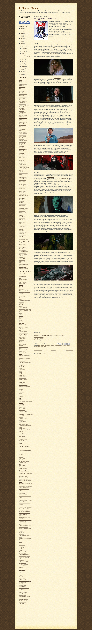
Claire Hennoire (22, 578)
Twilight (20, 368)
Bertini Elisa (21, 92)
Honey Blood (21, 323)
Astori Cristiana (22, 87)
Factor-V (21, 317)
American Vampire (23, 279)
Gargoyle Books (22, 582)
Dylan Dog (21, 314)
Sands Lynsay (22, 209)
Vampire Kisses (22, 375)
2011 (22, 71)
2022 (22, 30)
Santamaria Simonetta (23, 264)
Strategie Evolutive (38, 338)
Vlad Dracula (21, 390)
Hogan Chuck (22, 147)
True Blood (21, 366)
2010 (22, 73)
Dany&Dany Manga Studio (24, 555)
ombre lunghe (37, 346)
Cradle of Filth (22, 545)
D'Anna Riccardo (22, 112)
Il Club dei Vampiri (23, 325)
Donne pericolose (22, 491)
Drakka (20, 313)
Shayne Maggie (22, 216)
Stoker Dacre (21, 229)
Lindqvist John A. (22, 168)
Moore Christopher (23, 189)
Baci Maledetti (22, 283)
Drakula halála (22, 410)
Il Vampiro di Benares (23, 327)
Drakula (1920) (22, 408)
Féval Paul (21, 126)
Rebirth (20, 348)
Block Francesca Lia (23, 94)
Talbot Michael (22, 230)
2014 (22, 43)
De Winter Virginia (23, 116)
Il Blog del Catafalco (30, 8)
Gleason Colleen (22, 132)
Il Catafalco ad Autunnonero (24, 511)
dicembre (24, 46)
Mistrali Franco (22, 188)
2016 (22, 40)
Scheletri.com (22, 597)
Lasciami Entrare (22, 415)
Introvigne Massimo (23, 254)
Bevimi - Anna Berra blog (24, 551)
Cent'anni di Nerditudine (24, 554)
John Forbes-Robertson (52, 47)
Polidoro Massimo (22, 194)
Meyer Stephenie (22, 184)
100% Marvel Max (23, 275)
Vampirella (21, 383)
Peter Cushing (53, 53)
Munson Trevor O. (23, 191)
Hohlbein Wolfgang (23, 149)
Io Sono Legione (22, 328)
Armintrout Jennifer (23, 84)
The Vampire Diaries (23, 363)
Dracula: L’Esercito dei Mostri (25, 310)
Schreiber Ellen (22, 211)
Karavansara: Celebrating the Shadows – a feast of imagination (49, 335)
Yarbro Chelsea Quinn (23, 239)
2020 (22, 33)
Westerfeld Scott (22, 237)
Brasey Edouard (22, 248)
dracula (52, 345)
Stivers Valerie (22, 226)
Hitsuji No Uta (22, 321)
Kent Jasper (21, 160)
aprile (23, 63)
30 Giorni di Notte (22, 276)
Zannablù (21, 396)
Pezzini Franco (22, 260)
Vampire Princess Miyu (23, 379)
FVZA (20, 318)
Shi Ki (20, 354)
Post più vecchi (69, 350)
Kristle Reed (21, 560)
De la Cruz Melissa (23, 115)
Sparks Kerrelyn (22, 220)
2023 (22, 28)
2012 (22, 69)
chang (42, 345)
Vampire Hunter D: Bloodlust (25, 429)
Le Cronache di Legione (24, 335)
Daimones (21, 297)
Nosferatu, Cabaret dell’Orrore (25, 528)
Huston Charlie (22, 154)
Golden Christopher (23, 133)
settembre (24, 51)
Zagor (20, 394)
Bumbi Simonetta (22, 96)
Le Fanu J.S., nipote (23, 165)
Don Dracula (21, 303)
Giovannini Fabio (22, 252)
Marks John (21, 174)
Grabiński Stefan (22, 134)
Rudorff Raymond (22, 206)
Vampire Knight (22, 376)
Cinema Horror (22, 576)
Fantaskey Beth (22, 123)
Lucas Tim (21, 170)
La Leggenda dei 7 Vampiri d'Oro (26, 414)
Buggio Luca (21, 95)
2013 (22, 45)
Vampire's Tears (22, 382)
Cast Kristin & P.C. (23, 101)
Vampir (20, 372)
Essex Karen (21, 120)
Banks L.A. (21, 88)
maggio (23, 61)
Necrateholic (21, 339)
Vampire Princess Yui (23, 380)
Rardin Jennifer (22, 198)
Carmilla (21, 293)
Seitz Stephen (22, 213)
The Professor (22, 361)
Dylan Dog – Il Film (23, 411)
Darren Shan (21, 301)
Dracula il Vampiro (23, 405)
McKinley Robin (22, 180)
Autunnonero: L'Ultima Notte (25, 479)
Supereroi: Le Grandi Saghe (24, 358)
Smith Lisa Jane (22, 219)
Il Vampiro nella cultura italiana (25, 515)
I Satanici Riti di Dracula (24, 412)
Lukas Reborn (22, 337)
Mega (20, 464)
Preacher (21, 345)
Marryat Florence (22, 175)
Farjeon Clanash (22, 125)
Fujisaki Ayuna (22, 130)
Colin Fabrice (22, 106)
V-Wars (20, 370)
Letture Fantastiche (23, 592)
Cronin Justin (21, 111)
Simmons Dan (22, 218)
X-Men (20, 393)
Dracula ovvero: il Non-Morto (25, 498)
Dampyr (20, 299)
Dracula (20, 306)
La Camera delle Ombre (24, 561)
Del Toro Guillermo (23, 118)
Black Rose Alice (22, 287)
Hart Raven (21, 144)
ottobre (23, 50)
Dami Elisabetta (22, 113)
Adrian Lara (21, 81)
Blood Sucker (22, 289)
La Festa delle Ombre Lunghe (25, 525)
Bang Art (21, 457)
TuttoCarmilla (22, 532)
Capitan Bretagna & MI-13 (24, 292)
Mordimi (21, 419)
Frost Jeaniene (22, 129)
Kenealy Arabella (22, 158)
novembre (24, 48)
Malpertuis (21, 567)
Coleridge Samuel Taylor (24, 105)
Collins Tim (21, 108)
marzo (23, 64)
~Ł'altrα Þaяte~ (22, 550)
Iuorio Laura (21, 156)
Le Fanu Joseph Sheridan (24, 167)
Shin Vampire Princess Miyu (25, 355)
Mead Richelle (22, 181)
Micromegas (21, 568)
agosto (23, 53)
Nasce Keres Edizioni (23, 527)
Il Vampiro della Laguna (24, 448)
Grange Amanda (22, 137)
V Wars (20, 442)
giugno (23, 59)
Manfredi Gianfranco (23, 172)
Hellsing (20, 320)
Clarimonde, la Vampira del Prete (25, 486)
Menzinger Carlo (22, 182)
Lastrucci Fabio (22, 163)
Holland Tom (21, 150)
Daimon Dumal (22, 296)
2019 (22, 35)
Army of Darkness (23, 282)
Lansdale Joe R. (22, 161)
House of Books (22, 586)
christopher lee (47, 345)
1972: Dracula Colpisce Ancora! (25, 401)
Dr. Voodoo (21, 304)
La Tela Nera (21, 589)
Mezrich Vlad (22, 258)
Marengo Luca (22, 257)
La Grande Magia (22, 462)
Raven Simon (22, 199)
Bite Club (21, 286)
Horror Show (21, 459)
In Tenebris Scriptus (23, 558)
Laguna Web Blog (22, 563)
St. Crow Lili (21, 223)
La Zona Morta (22, 590)
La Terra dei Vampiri (23, 334)
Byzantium (21, 403)
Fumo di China (22, 458)
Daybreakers (21, 404)
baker (39, 345)
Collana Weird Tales (23, 294)
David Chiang (57, 78)
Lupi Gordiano (22, 171)
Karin (20, 330)
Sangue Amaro (22, 351)
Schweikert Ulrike (22, 212)
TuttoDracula (21, 534)
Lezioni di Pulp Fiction (23, 565)
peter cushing (43, 346)
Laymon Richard (22, 164)
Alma (20, 278)
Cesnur (20, 575)
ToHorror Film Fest (38, 337)
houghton (68, 345)
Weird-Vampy (22, 392)
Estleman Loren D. (23, 122)
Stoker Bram (21, 227)
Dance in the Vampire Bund (24, 300)
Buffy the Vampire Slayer (24, 290)
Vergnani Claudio (22, 234)
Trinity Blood (22, 365)
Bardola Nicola (22, 244)
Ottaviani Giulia (22, 192)
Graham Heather (22, 136)
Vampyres (21, 431)
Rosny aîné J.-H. (22, 203)
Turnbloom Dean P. (23, 232)
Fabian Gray (21, 316)
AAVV (20, 80)
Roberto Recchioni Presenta (24, 349)
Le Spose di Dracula (23, 418)
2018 (22, 36)
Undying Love (22, 369)
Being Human (22, 436)
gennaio (23, 68)
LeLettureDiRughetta (23, 564)
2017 (22, 38)
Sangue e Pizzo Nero (23, 352)
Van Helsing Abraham (23, 268)
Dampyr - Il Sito (22, 579)
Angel (20, 280)
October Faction (22, 344)
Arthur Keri (21, 85)
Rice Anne (21, 202)
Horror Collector (22, 324)
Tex (20, 359)
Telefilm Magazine (23, 468)
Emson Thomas (22, 119)
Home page (53, 350)
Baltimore (21, 285)
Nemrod (20, 341)
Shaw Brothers (50, 177)
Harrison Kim (22, 143)
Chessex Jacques (22, 103)
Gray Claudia (21, 139)
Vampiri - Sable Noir (23, 385)
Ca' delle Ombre (22, 553)
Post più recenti (38, 350)
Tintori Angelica (22, 267)
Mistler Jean (21, 187)
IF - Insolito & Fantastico (24, 461)
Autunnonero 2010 (23, 476)
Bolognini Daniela (22, 247)
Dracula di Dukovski (23, 494)
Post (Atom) (42, 353)
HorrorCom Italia (22, 585)
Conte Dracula (22, 109)
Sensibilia (21, 466)
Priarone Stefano (22, 261)
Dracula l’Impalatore (23, 307)
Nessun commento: (52, 343)
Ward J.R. (21, 236)
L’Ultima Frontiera (23, 331)
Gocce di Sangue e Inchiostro (25, 583)
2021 (22, 31)
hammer (64, 345)
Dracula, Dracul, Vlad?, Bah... (25, 309)
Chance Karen (22, 102)
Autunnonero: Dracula (23, 477)
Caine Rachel (21, 99)
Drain (20, 311)
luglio (23, 55)
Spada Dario (21, 265)
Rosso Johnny (22, 205)
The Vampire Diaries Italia (24, 600)
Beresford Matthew (23, 245)
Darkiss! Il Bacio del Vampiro (25, 581)
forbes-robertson (58, 345)
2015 (22, 41)
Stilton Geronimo (22, 225)
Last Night (21, 417)
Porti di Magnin (22, 465)
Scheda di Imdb (38, 334)
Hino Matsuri (21, 146)
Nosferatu (21, 342)
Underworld (21, 422)
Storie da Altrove (22, 356)
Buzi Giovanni (22, 98)
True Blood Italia (22, 602)
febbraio (23, 66)
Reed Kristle (21, 201)
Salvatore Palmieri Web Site (24, 596)
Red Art (20, 262)
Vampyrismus (22, 570)
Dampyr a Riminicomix (24, 487)
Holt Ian (20, 151)
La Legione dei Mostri (23, 332)
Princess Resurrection (23, 347)
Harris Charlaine (22, 142)
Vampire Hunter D (23, 373)
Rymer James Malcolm (23, 208)
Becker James (22, 89)
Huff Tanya (21, 153)
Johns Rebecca (22, 157)
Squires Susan (22, 222)
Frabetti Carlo (22, 127)
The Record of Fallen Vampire (25, 362)
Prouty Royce (22, 196)
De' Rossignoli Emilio (23, 251)
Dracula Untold (22, 407)
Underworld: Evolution (23, 424)
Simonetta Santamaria (23, 599)
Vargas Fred (21, 233)
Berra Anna (21, 91)
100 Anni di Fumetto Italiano (25, 273)
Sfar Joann (21, 215)
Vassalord (21, 389)
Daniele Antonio (22, 250)
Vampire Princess (22, 378)
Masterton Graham (23, 178)
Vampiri (20, 443)
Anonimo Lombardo (23, 82)
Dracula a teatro (22, 493)
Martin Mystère (22, 338)
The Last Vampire (22, 421)
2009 (22, 74)
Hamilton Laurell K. (23, 140)
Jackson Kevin (22, 255)
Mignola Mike (22, 185)
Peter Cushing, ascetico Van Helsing (42, 339)
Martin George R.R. (23, 177)
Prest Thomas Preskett (23, 195)
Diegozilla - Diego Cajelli (24, 557)
